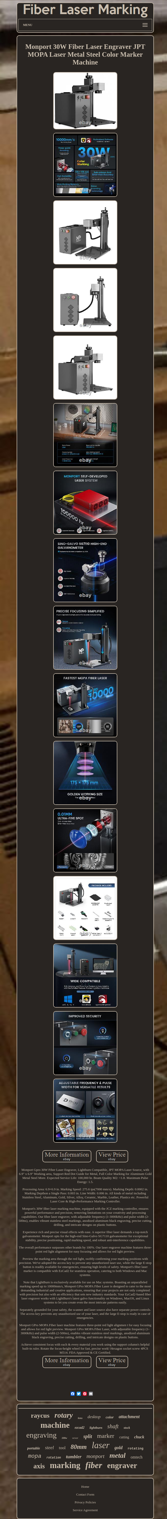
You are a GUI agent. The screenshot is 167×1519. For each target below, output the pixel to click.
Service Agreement (85, 1510)
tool (62, 1447)
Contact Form (85, 1494)
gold (119, 1447)
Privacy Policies (85, 1502)
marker (105, 1436)
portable (33, 1448)
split (87, 1436)
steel (49, 1447)
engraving (41, 1435)
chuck (139, 1437)
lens (80, 1417)
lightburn (96, 1428)
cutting (124, 1437)
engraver (122, 1465)
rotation (53, 1458)
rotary (63, 1415)
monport (95, 1456)
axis (39, 1466)
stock (127, 1428)
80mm (79, 1446)
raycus (40, 1415)
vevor (75, 1437)
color (110, 1417)
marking (65, 1465)
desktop (94, 1416)
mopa (34, 1456)
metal (117, 1455)
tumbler (73, 1456)
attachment (129, 1416)
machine (55, 1425)
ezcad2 (80, 1428)
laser (100, 1445)
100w (64, 1438)
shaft (113, 1426)
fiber (94, 1465)
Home (85, 1486)
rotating (135, 1448)
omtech (137, 1457)
